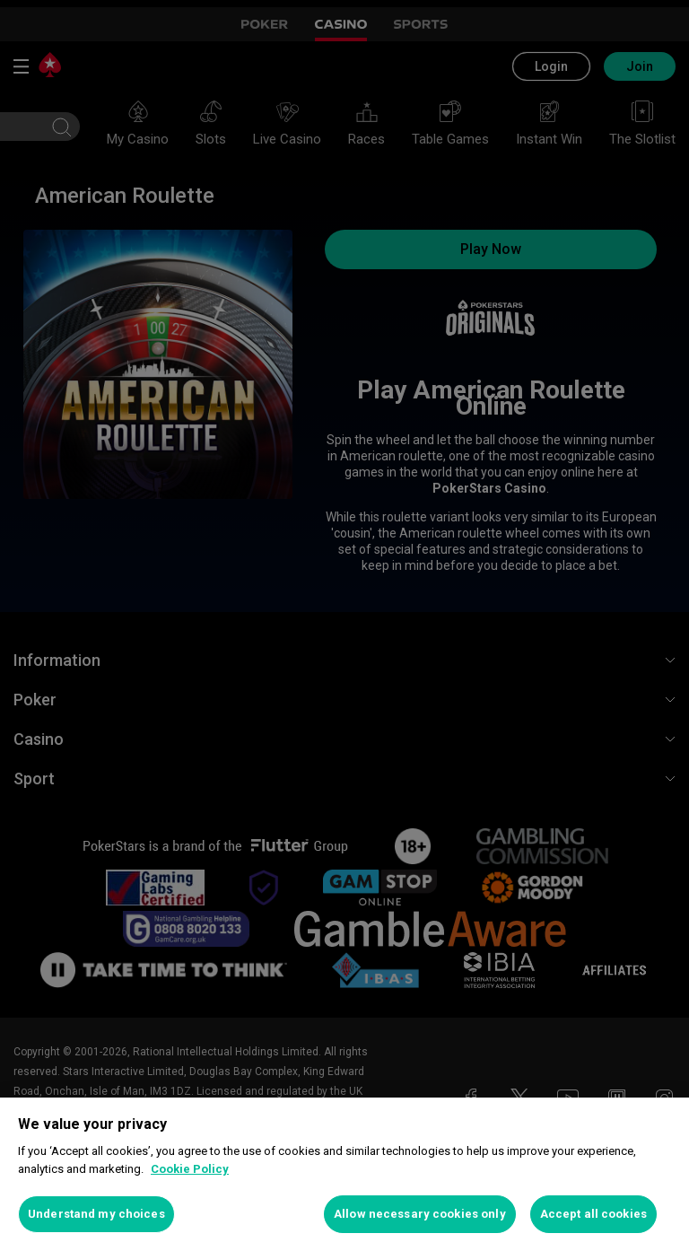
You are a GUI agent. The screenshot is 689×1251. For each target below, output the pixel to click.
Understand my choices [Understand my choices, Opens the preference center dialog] (96, 1213)
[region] (344, 1174)
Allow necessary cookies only (420, 1213)
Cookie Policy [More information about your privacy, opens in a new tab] (190, 1169)
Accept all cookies (593, 1213)
